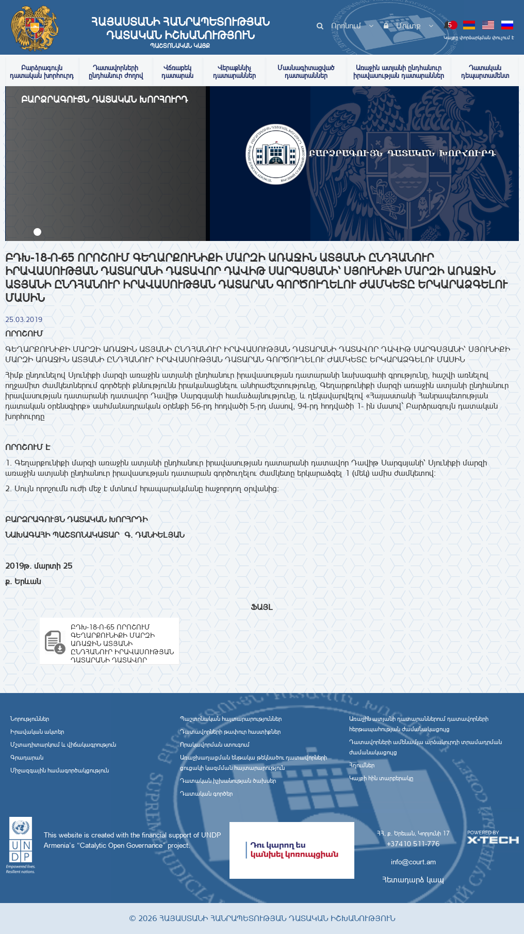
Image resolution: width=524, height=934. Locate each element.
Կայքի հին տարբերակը (381, 778)
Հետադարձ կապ (413, 879)
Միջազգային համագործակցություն (59, 770)
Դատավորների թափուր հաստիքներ (230, 731)
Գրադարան (26, 757)
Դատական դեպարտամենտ (485, 71)
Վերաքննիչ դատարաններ (234, 71)
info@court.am (413, 862)
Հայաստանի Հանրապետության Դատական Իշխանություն (180, 32)
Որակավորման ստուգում (215, 744)
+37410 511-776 (413, 844)
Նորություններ (29, 718)
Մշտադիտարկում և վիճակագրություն (63, 744)
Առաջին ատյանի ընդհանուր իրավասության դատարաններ (398, 71)
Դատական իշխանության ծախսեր (228, 780)
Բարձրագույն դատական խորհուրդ (42, 71)
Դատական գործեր (206, 793)
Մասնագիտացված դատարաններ (305, 71)
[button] (37, 232)
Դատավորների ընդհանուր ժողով (116, 71)
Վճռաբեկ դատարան (177, 71)
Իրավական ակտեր (37, 731)
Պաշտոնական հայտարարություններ (231, 718)
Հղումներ (361, 765)
